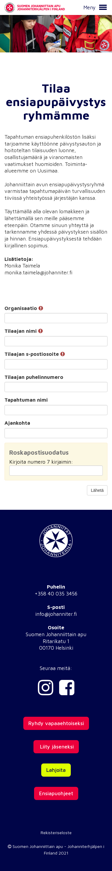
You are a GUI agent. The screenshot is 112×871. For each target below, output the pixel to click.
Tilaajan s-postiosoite (34, 354)
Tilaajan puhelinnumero (33, 377)
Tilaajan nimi (23, 331)
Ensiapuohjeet (56, 793)
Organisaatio (23, 308)
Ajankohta (17, 423)
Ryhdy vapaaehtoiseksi (56, 723)
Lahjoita (56, 770)
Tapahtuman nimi (26, 400)
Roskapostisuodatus (39, 452)
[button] (103, 7)
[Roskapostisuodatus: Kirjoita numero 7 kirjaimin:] (56, 470)
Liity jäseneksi (56, 747)
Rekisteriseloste (56, 832)
